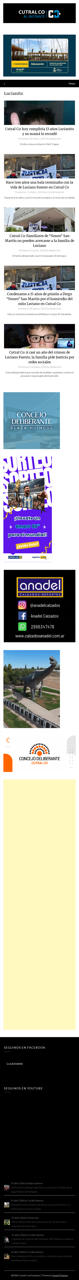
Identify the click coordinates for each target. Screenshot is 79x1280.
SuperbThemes (60, 1275)
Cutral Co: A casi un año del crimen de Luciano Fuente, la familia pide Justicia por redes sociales (39, 357)
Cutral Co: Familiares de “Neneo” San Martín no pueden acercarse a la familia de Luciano (39, 241)
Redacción (55, 138)
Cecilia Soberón (55, 192)
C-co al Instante (15, 1063)
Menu (72, 83)
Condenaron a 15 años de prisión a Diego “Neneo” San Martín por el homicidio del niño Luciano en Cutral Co (39, 299)
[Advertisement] (39, 904)
